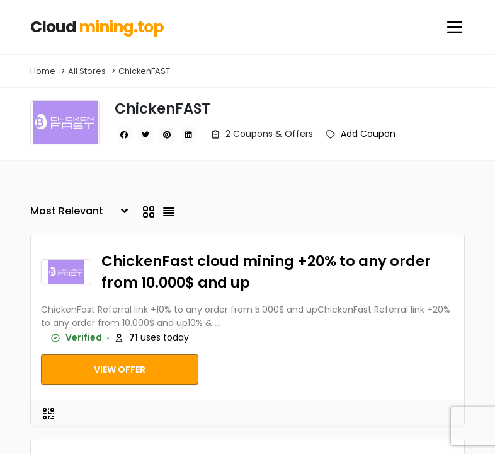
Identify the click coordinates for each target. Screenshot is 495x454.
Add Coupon (368, 133)
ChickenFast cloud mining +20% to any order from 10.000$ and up (266, 272)
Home (42, 71)
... (217, 323)
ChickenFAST (144, 71)
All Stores (87, 71)
